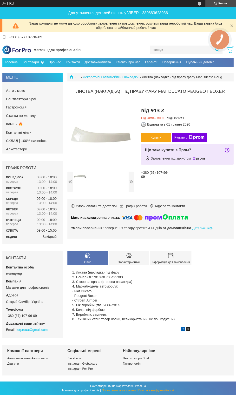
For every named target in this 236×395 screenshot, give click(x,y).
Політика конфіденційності (156, 390)
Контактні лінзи (18, 132)
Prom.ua (140, 386)
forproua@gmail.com (32, 330)
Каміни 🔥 (14, 124)
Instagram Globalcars (82, 363)
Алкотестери (16, 149)
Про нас (54, 62)
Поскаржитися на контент (119, 390)
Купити (156, 137)
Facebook (74, 358)
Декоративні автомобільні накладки (111, 77)
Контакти (73, 62)
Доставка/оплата (98, 62)
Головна (11, 62)
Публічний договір (200, 62)
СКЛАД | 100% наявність (26, 141)
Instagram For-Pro (80, 368)
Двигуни (13, 363)
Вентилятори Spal (21, 99)
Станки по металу (21, 116)
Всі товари (30, 62)
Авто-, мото (15, 90)
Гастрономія (16, 107)
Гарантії (151, 62)
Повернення (171, 62)
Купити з (189, 137)
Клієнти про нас (128, 62)
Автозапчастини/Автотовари (27, 358)
